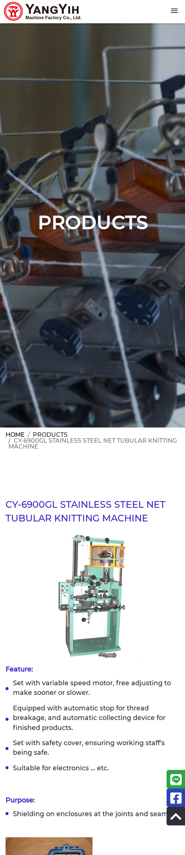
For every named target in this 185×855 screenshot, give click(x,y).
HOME (15, 434)
